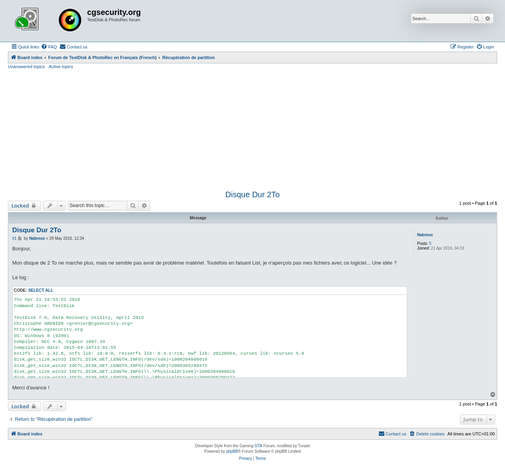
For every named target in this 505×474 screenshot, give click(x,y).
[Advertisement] (252, 129)
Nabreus (425, 235)
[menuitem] (49, 47)
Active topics (61, 66)
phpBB (232, 451)
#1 (14, 238)
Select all (40, 290)
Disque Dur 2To (252, 194)
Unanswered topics (26, 66)
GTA (258, 446)
